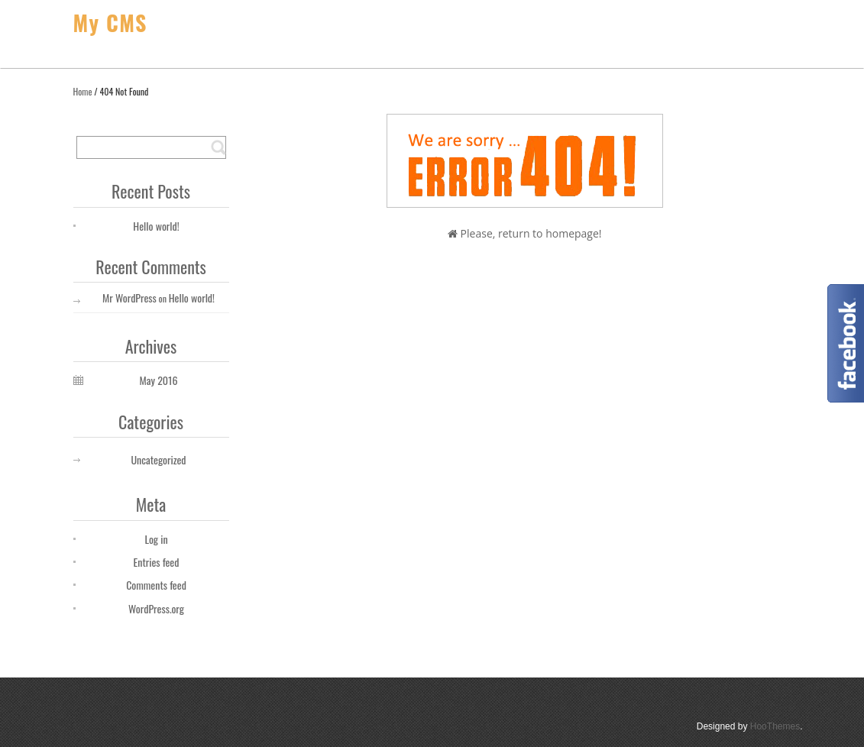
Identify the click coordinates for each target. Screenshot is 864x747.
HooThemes (775, 726)
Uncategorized (158, 459)
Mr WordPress (129, 297)
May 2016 (159, 380)
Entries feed (157, 562)
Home (82, 91)
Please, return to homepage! (525, 233)
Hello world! (156, 226)
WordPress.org (156, 608)
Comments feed (156, 585)
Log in (155, 539)
